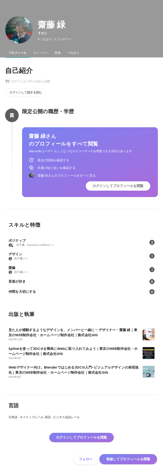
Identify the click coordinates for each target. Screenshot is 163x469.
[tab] (17, 53)
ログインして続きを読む (25, 92)
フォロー (86, 459)
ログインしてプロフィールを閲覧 (118, 185)
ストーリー (40, 53)
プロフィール (17, 53)
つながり (73, 53)
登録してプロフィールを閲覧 (128, 459)
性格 (58, 53)
